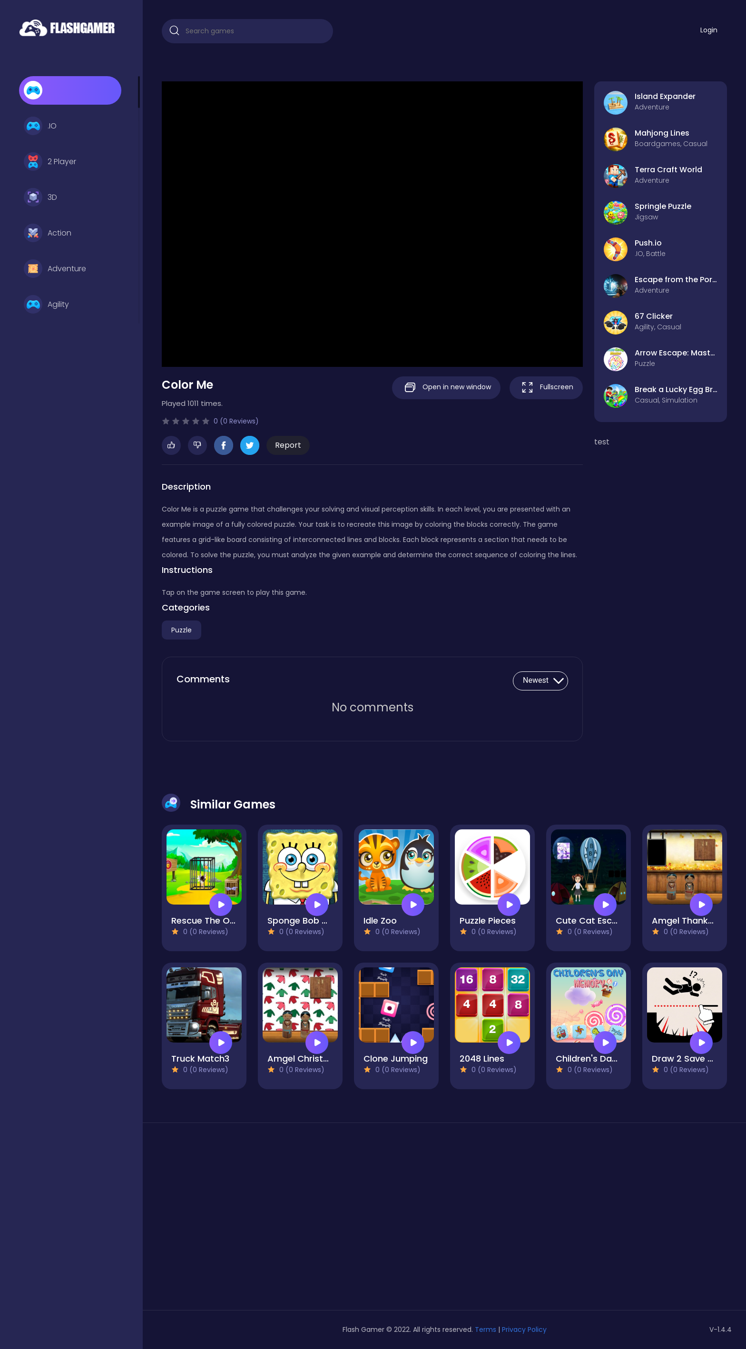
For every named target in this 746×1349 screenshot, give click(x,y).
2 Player (50, 161)
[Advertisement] (252, 1220)
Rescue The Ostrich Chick (225, 920)
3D (40, 197)
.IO (40, 126)
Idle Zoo (380, 920)
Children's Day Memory (605, 1058)
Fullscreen (546, 387)
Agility (46, 304)
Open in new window (446, 387)
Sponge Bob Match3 (310, 920)
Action (47, 233)
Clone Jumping (395, 1058)
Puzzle (181, 630)
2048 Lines (482, 1058)
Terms (485, 1329)
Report (288, 445)
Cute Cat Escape (592, 920)
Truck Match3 (200, 1058)
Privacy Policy (524, 1329)
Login (708, 30)
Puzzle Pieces (488, 920)
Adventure (55, 268)
